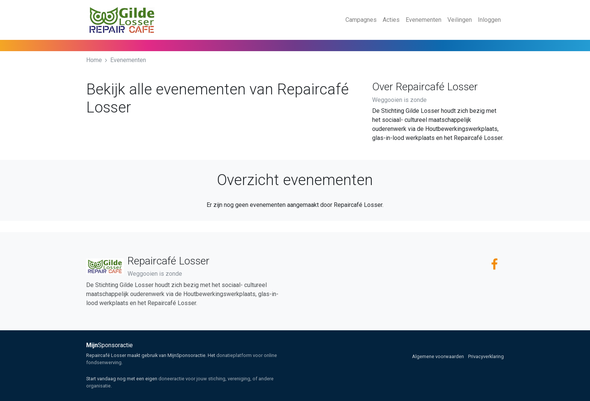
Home (94, 60)
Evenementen (423, 19)
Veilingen (459, 19)
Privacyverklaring (486, 356)
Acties (391, 19)
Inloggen (489, 19)
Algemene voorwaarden (438, 356)
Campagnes (361, 19)
